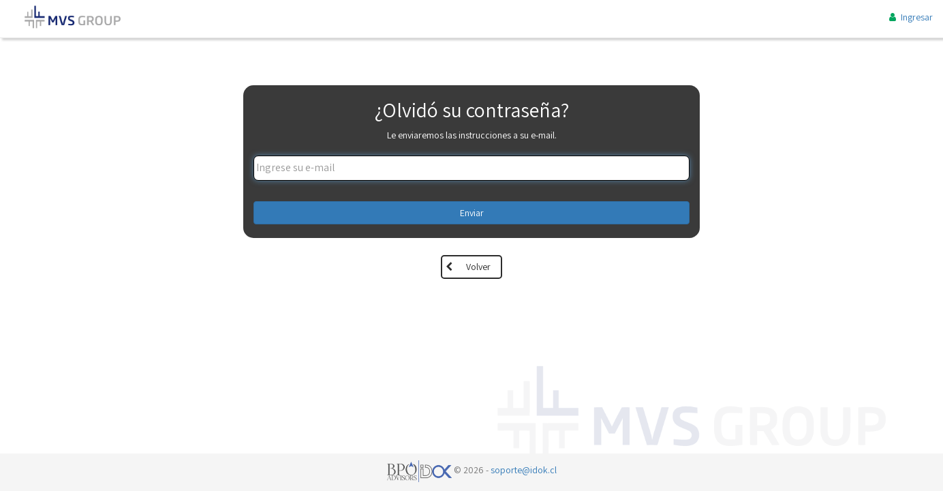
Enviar (472, 213)
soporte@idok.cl (524, 470)
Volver (478, 267)
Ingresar (909, 17)
